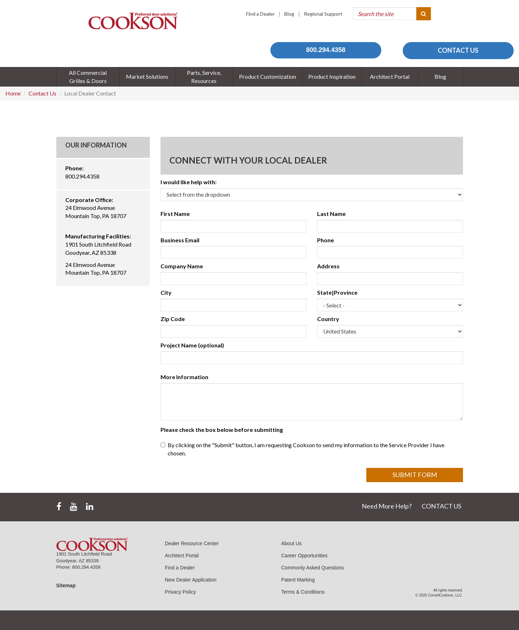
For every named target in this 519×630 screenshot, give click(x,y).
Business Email (180, 240)
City (166, 292)
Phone (325, 240)
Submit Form (414, 475)
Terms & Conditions (302, 592)
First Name (175, 213)
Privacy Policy (180, 592)
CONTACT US (458, 50)
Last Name (331, 213)
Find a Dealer (260, 14)
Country (328, 318)
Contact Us (42, 93)
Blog (289, 14)
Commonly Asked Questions (312, 567)
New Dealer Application (191, 580)
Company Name (182, 266)
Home (13, 93)
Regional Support (323, 14)
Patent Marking (298, 580)
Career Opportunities (304, 555)
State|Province (337, 292)
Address (328, 266)
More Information (184, 376)
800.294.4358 (325, 49)
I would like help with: (189, 182)
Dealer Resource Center (192, 543)
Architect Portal (182, 555)
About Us (291, 543)
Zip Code (173, 318)
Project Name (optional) (192, 345)
